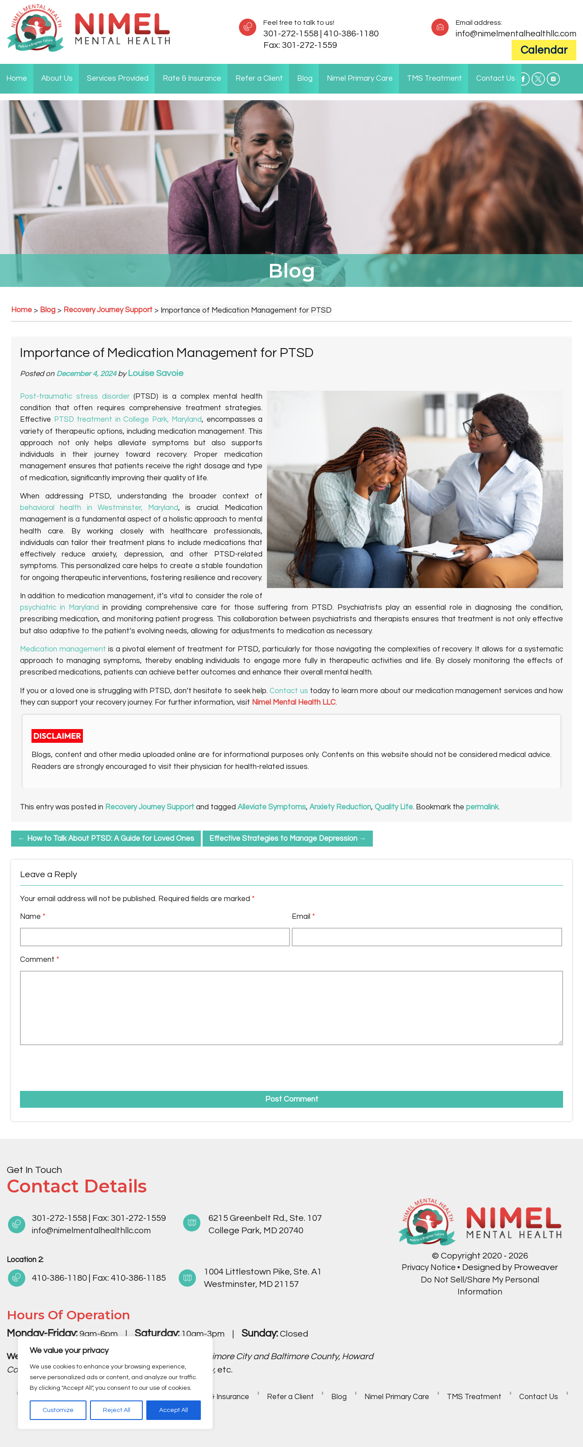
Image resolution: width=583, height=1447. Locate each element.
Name (32, 917)
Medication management (63, 649)
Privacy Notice (428, 1267)
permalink (484, 807)
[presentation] (70, 1065)
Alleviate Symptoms (273, 807)
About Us (57, 78)
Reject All (116, 1410)
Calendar (543, 50)
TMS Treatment (434, 78)
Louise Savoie (156, 373)
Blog (305, 78)
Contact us (289, 691)
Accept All (173, 1410)
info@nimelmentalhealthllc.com (513, 33)
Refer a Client (259, 78)
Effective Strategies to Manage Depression (292, 839)
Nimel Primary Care (360, 78)
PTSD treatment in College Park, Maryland (128, 420)
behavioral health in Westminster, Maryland (99, 508)
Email (303, 917)
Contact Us (495, 78)
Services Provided (118, 78)
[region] (115, 1382)
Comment (39, 960)
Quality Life (395, 807)
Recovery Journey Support (150, 807)
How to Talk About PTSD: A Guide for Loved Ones (107, 839)
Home (16, 78)
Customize (58, 1410)
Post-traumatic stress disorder (75, 396)
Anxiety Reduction (342, 807)
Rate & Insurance (192, 78)
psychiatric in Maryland (60, 608)
